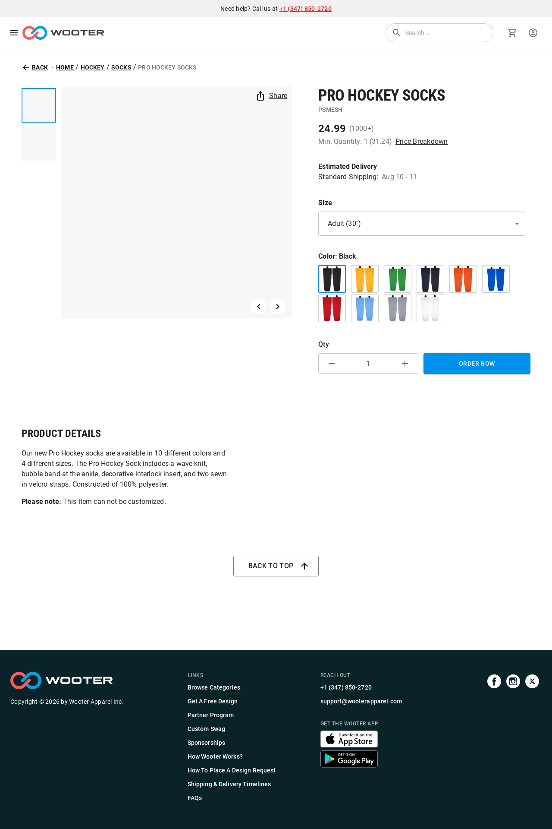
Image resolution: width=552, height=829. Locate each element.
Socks (121, 67)
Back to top (276, 566)
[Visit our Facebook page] (494, 737)
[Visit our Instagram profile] (513, 737)
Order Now (476, 363)
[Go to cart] (512, 32)
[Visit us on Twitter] (532, 737)
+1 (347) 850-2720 (305, 8)
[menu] (13, 32)
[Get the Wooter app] (349, 745)
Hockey (93, 67)
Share (272, 96)
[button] (421, 224)
